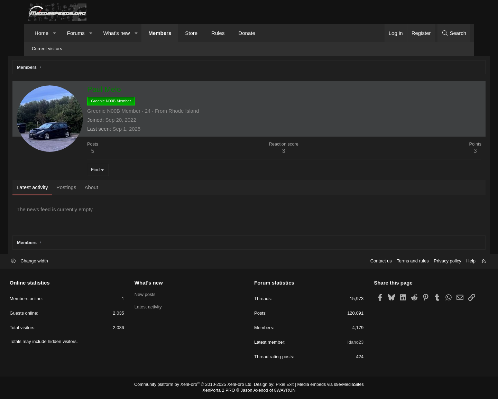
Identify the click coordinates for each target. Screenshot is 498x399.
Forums (76, 33)
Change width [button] (52, 261)
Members (159, 33)
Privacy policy (429, 261)
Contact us (363, 261)
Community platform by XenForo (196, 385)
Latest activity (157, 307)
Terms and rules (395, 261)
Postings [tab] (83, 188)
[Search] (453, 33)
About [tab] (108, 188)
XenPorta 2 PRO (220, 390)
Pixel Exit (282, 385)
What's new (116, 33)
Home (41, 33)
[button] (54, 33)
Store (191, 33)
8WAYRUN (283, 390)
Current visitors (47, 48)
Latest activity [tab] (49, 188)
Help (453, 261)
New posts (154, 295)
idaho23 (346, 342)
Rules (217, 33)
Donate (246, 33)
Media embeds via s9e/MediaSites (326, 385)
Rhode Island (200, 112)
